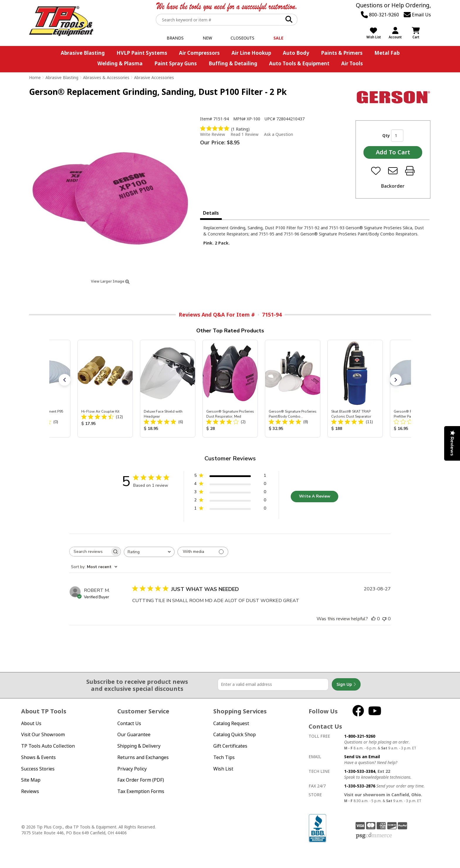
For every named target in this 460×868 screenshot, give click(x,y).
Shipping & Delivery (138, 746)
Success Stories (38, 769)
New (207, 38)
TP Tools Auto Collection (48, 746)
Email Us (417, 14)
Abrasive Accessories (154, 77)
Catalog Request (231, 723)
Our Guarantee (133, 734)
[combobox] (149, 552)
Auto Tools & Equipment (299, 63)
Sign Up (346, 684)
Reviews (30, 791)
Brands (175, 38)
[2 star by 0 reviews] (230, 501)
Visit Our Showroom (43, 734)
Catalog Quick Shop (234, 734)
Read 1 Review (244, 134)
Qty (386, 135)
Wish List (223, 769)
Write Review (212, 134)
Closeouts (242, 38)
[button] (64, 380)
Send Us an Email (362, 756)
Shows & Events (38, 757)
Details (211, 213)
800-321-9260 (380, 14)
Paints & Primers (342, 52)
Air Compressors (199, 52)
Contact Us (129, 723)
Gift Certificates (230, 746)
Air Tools (352, 63)
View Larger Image (110, 281)
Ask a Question (278, 134)
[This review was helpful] (373, 619)
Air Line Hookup (251, 52)
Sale (278, 38)
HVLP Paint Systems (141, 52)
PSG (374, 835)
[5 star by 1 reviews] (230, 476)
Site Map (30, 780)
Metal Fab (387, 52)
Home (35, 77)
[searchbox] (90, 551)
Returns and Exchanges (143, 757)
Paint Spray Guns (175, 63)
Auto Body (296, 52)
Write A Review (314, 496)
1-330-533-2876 (359, 786)
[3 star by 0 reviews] (230, 493)
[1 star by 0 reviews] (230, 509)
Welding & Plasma (120, 63)
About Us (31, 723)
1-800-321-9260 (359, 736)
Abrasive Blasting (83, 52)
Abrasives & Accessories (106, 77)
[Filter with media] (202, 552)
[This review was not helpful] (384, 619)
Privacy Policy (132, 769)
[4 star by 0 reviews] (230, 484)
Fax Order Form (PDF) (140, 780)
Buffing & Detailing (233, 63)
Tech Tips (224, 757)
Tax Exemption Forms (140, 791)
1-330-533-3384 (359, 771)
